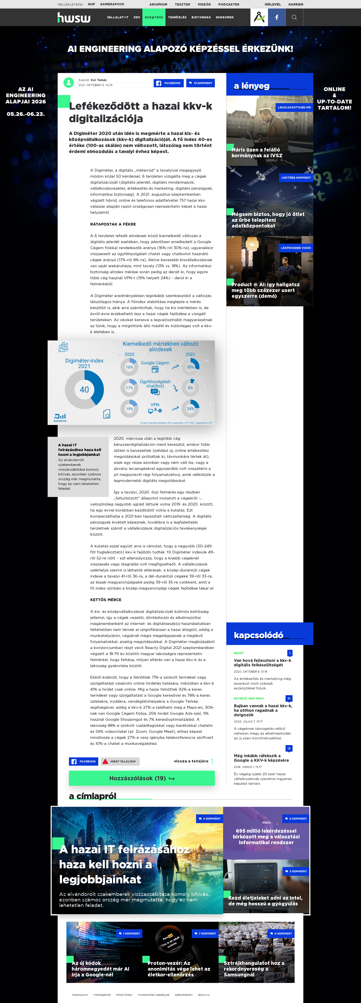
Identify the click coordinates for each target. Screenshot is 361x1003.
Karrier (296, 4)
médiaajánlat (102, 994)
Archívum (158, 4)
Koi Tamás (98, 80)
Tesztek (182, 4)
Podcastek (228, 4)
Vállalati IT (118, 17)
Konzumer (225, 17)
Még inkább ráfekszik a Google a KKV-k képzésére (261, 758)
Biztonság (201, 17)
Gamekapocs (112, 4)
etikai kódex (124, 994)
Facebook (168, 83)
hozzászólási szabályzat (153, 994)
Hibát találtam (119, 761)
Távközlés (177, 17)
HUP (91, 4)
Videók (204, 4)
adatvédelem (184, 994)
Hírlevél (273, 4)
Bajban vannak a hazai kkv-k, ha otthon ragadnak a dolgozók (263, 710)
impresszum (80, 994)
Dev (137, 17)
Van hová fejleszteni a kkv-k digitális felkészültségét (262, 663)
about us (204, 994)
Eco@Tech (154, 17)
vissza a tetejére (191, 761)
